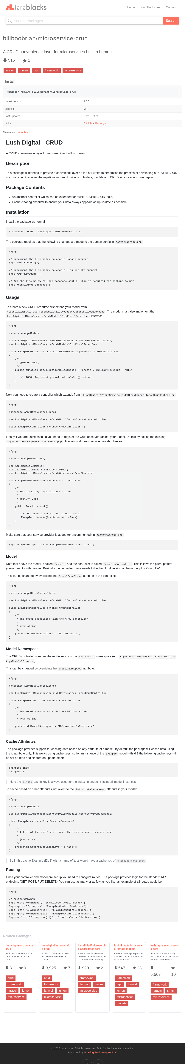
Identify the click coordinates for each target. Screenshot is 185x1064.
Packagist (101, 123)
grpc (119, 984)
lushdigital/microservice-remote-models (128, 947)
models (121, 1003)
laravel (9, 70)
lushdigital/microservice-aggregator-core (92, 947)
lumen (24, 70)
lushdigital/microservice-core (164, 947)
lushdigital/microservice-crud (56, 947)
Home (131, 7)
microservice (72, 70)
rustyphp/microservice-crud (19, 947)
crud (36, 70)
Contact (171, 7)
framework (52, 70)
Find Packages (150, 7)
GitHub (87, 123)
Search (171, 21)
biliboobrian (23, 132)
